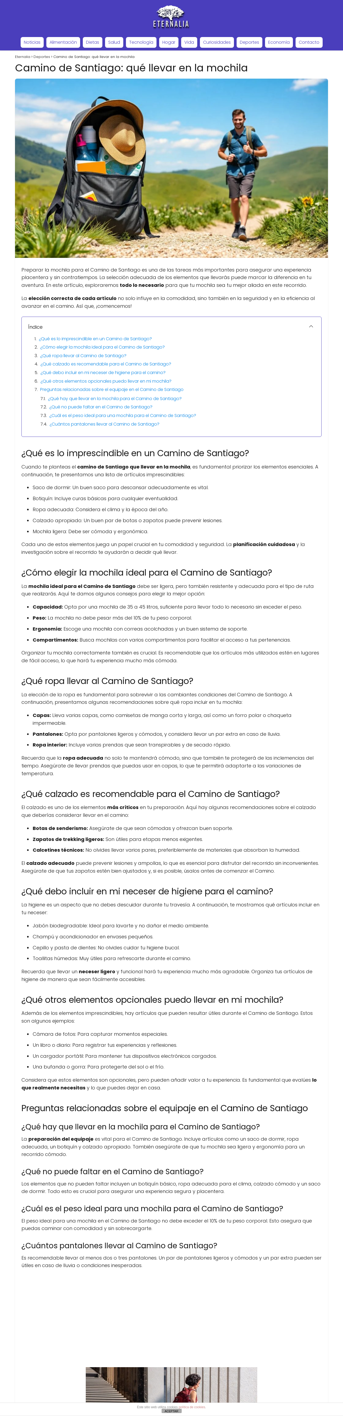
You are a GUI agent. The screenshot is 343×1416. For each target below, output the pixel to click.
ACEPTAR (171, 1411)
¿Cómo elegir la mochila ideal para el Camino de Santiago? (102, 347)
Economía (279, 42)
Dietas (92, 42)
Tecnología (141, 42)
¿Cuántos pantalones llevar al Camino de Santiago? (104, 424)
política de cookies (192, 1407)
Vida (189, 42)
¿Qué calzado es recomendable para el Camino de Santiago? (105, 364)
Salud (114, 42)
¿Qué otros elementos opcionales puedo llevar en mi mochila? (106, 381)
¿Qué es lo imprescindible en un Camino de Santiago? (95, 339)
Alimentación (63, 42)
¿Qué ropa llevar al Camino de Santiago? (83, 356)
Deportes (249, 42)
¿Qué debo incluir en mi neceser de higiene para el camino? (103, 372)
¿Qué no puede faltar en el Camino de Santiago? (100, 407)
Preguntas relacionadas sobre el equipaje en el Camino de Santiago (112, 389)
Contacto (309, 42)
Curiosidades (217, 42)
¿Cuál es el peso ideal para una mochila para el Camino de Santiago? (122, 415)
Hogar (168, 42)
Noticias (32, 42)
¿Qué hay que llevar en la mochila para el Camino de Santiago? (115, 399)
